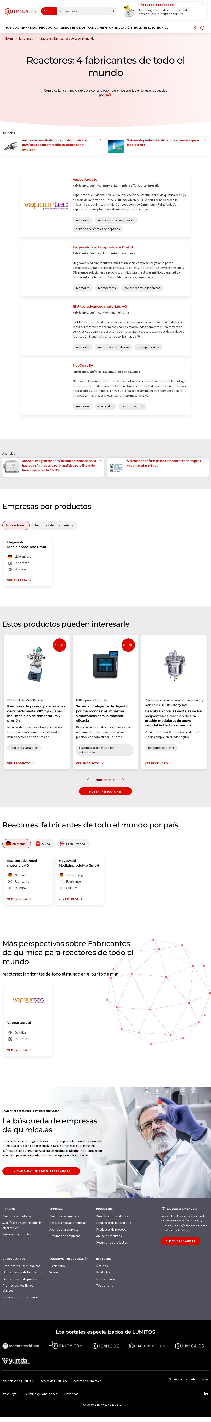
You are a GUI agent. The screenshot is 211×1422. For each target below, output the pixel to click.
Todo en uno (104, 1285)
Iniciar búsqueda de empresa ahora (41, 1171)
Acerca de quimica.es (87, 1381)
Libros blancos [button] (73, 27)
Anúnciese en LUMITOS (18, 1381)
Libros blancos (106, 1279)
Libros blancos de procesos (21, 1279)
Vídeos (53, 1272)
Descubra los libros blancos (21, 1266)
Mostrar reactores (105, 791)
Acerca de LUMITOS (53, 1381)
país (108, 95)
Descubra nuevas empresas (67, 1223)
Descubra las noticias (17, 1216)
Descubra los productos (112, 1216)
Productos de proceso (111, 1229)
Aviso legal (9, 1394)
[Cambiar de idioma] (202, 28)
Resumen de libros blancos (20, 1297)
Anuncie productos (109, 1236)
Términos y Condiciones (40, 1394)
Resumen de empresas (64, 1236)
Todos (48, 11)
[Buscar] (112, 11)
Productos (103, 1272)
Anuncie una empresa (64, 1229)
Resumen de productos (112, 1242)
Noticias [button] (12, 27)
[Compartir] (195, 28)
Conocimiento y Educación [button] (110, 27)
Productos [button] (48, 27)
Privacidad (71, 1394)
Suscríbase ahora (180, 1241)
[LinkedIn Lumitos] (206, 1394)
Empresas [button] (29, 27)
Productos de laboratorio (113, 1223)
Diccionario (57, 1266)
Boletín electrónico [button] (151, 27)
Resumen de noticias (16, 1234)
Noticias (102, 1266)
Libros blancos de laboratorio (22, 1272)
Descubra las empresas (65, 1216)
